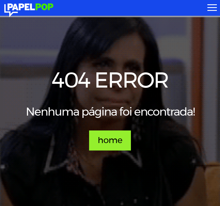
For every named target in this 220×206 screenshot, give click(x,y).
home (110, 140)
